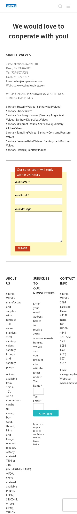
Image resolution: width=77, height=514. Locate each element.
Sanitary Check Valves (19, 111)
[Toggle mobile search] (60, 6)
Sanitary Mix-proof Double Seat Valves (29, 124)
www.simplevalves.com (31, 85)
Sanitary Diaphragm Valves (22, 115)
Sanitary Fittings (16, 150)
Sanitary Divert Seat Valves (32, 119)
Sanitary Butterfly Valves (20, 106)
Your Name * (38, 386)
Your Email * (38, 401)
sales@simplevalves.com (28, 81)
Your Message (23, 209)
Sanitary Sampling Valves (21, 132)
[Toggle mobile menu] (69, 6)
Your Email (22, 195)
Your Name (22, 182)
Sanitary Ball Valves (48, 106)
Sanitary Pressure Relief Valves (24, 141)
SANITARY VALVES (40, 94)
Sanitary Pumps (37, 150)
